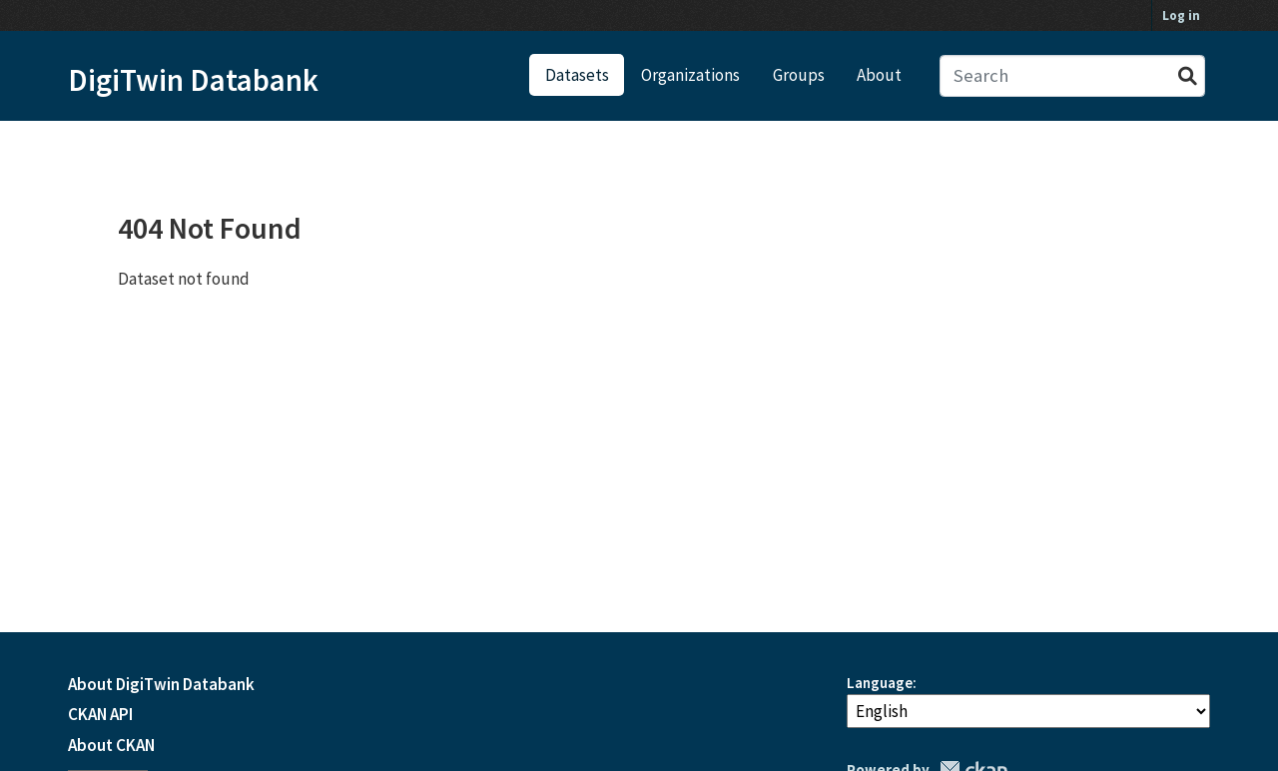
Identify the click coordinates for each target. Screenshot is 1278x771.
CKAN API (100, 714)
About (879, 75)
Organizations (690, 75)
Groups (799, 75)
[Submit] (1187, 76)
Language (880, 682)
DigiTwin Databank (193, 80)
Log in (1181, 15)
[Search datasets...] (1073, 76)
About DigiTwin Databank (161, 684)
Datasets (577, 75)
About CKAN (111, 745)
